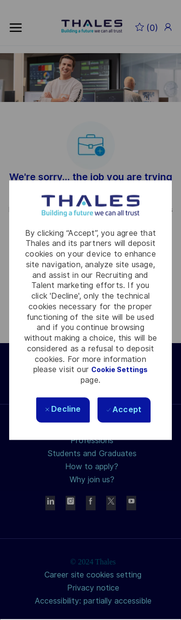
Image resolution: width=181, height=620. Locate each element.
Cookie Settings (119, 370)
